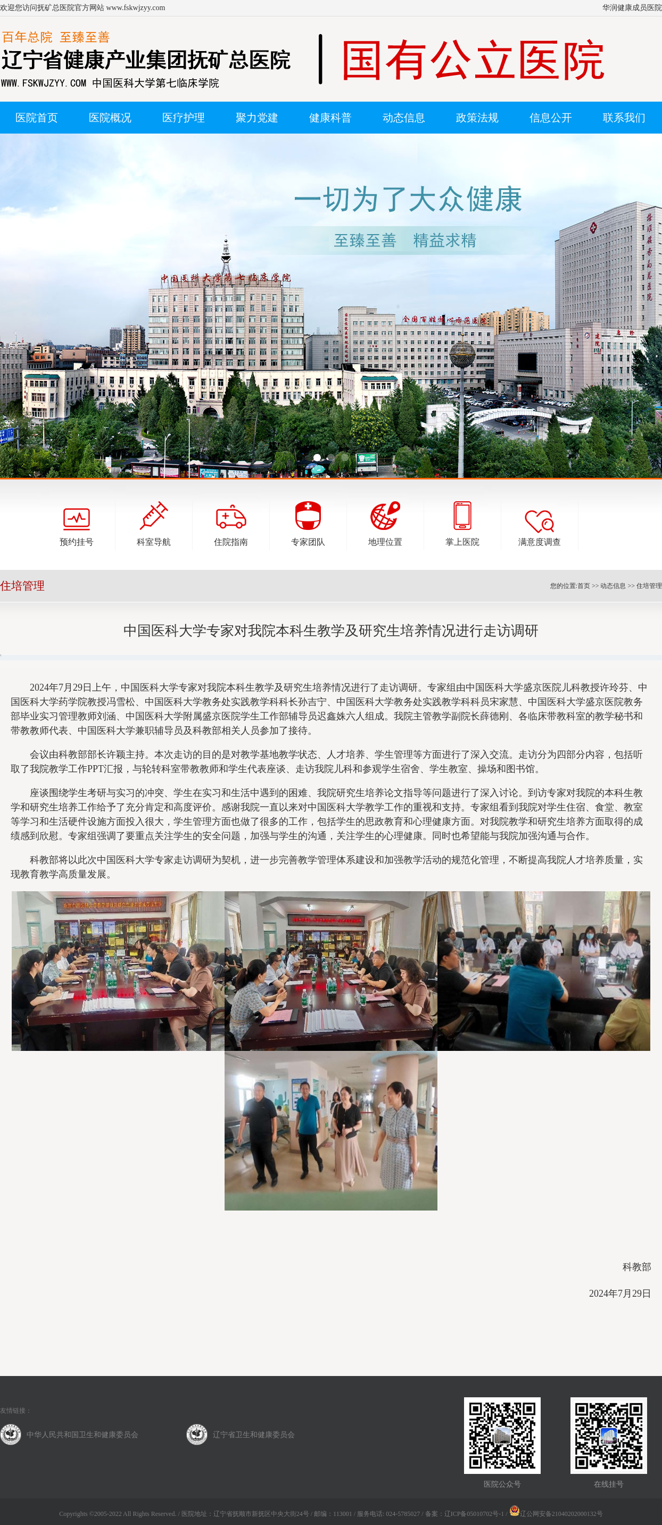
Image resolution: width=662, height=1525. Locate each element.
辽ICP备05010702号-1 (474, 1514)
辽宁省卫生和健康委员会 (254, 1435)
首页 (583, 586)
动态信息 (613, 586)
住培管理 (649, 586)
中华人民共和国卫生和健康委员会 (82, 1435)
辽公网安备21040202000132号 (556, 1514)
